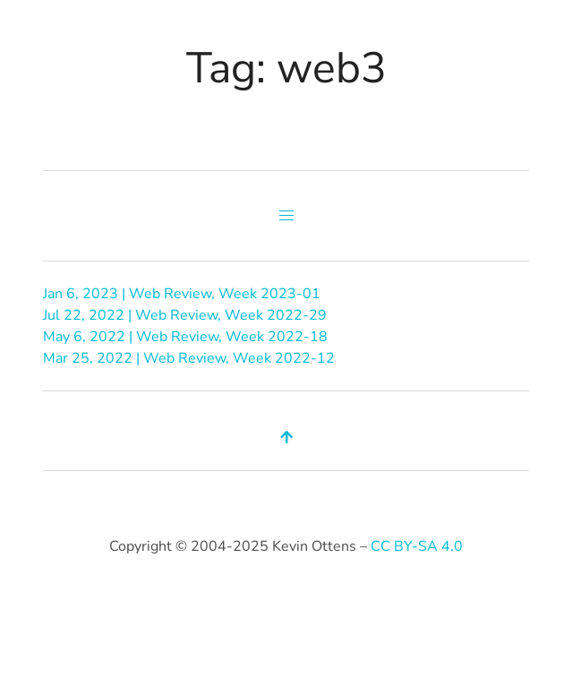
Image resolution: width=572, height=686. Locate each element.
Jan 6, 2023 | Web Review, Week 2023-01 (181, 294)
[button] (286, 216)
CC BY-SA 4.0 (417, 546)
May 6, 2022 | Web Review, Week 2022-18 (185, 337)
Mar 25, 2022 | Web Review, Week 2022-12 (189, 358)
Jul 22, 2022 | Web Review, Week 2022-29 (185, 315)
